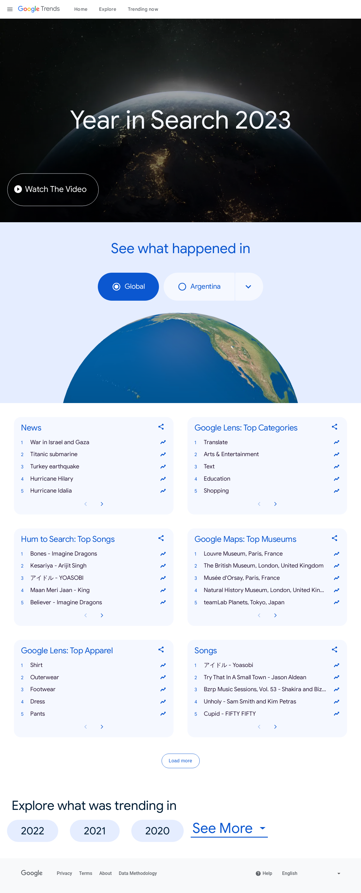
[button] (93, 442)
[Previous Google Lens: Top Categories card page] (259, 504)
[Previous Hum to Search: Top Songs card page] (86, 615)
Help (263, 873)
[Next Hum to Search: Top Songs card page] (102, 615)
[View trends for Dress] (163, 701)
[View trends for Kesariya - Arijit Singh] (163, 565)
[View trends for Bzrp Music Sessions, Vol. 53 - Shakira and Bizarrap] (336, 689)
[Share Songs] (334, 650)
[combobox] (249, 287)
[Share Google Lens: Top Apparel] (161, 650)
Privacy (64, 873)
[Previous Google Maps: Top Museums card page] (259, 615)
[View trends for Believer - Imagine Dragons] (163, 602)
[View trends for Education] (336, 478)
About (105, 873)
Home (80, 9)
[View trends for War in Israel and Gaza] (163, 442)
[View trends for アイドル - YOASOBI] (163, 578)
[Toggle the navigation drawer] (10, 9)
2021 (95, 830)
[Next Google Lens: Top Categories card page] (275, 504)
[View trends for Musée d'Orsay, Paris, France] (336, 578)
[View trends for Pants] (163, 713)
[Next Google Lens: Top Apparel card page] (102, 727)
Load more (180, 760)
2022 (32, 830)
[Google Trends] (39, 9)
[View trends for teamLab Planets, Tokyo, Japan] (336, 602)
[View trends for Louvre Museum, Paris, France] (336, 553)
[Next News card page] (102, 504)
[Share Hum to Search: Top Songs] (161, 539)
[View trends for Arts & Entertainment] (336, 454)
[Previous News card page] (86, 504)
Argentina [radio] (199, 286)
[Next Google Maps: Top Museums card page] (275, 615)
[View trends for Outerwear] (163, 677)
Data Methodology (138, 873)
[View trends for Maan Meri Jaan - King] (163, 589)
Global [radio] (128, 286)
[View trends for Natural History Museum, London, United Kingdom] (336, 589)
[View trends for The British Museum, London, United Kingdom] (336, 565)
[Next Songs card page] (275, 727)
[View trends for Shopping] (336, 490)
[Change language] (312, 873)
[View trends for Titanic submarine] (163, 454)
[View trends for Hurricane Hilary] (163, 478)
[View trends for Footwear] (163, 689)
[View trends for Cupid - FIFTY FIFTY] (336, 713)
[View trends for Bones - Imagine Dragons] (163, 553)
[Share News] (161, 427)
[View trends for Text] (336, 466)
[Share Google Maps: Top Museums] (334, 539)
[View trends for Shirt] (163, 664)
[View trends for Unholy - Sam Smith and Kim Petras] (336, 701)
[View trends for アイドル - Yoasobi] (336, 664)
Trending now (143, 9)
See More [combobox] (222, 828)
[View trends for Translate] (336, 442)
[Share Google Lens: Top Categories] (334, 427)
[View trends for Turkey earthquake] (163, 466)
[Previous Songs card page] (259, 727)
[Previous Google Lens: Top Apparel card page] (86, 727)
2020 (157, 830)
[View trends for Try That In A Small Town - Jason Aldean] (336, 677)
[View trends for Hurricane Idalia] (163, 490)
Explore (107, 9)
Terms (85, 873)
